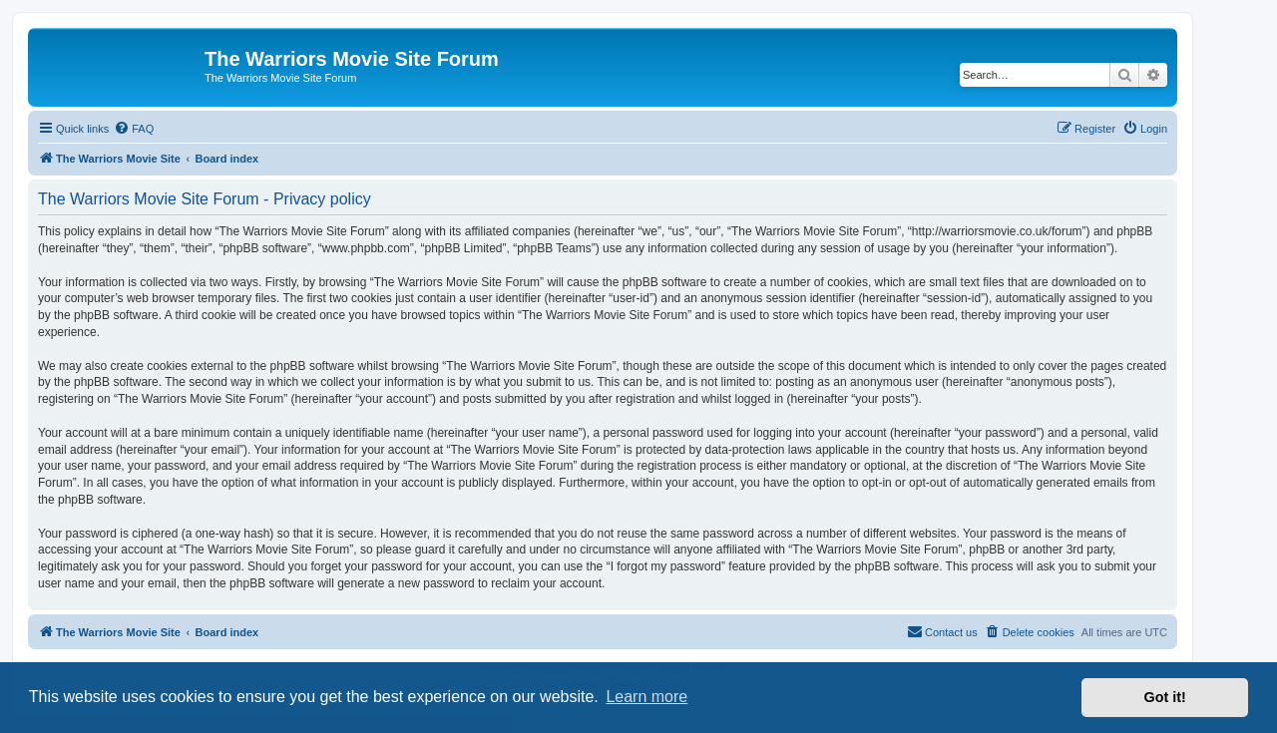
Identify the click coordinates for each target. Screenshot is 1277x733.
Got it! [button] (1165, 697)
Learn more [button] (646, 696)
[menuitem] (134, 129)
